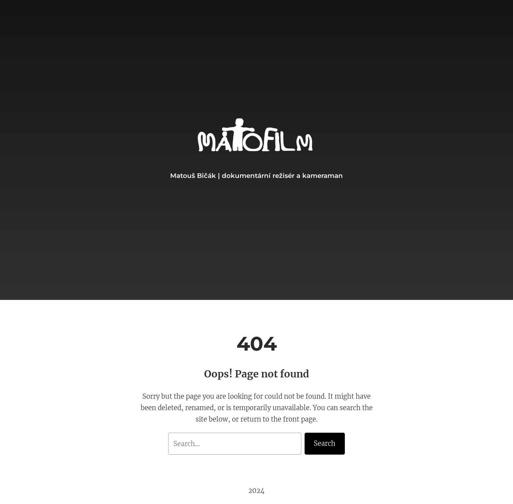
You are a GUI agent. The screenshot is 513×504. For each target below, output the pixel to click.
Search (324, 443)
